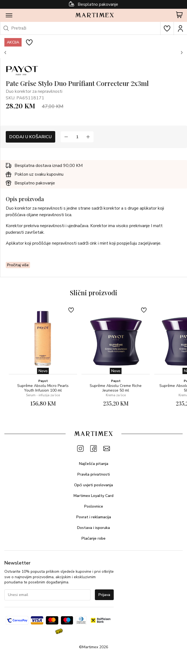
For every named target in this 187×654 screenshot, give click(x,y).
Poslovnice (93, 506)
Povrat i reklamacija (93, 517)
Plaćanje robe (93, 538)
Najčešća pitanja (93, 463)
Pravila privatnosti (93, 474)
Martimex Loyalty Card (93, 495)
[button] (5, 52)
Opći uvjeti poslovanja (93, 485)
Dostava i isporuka (93, 527)
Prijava (104, 594)
